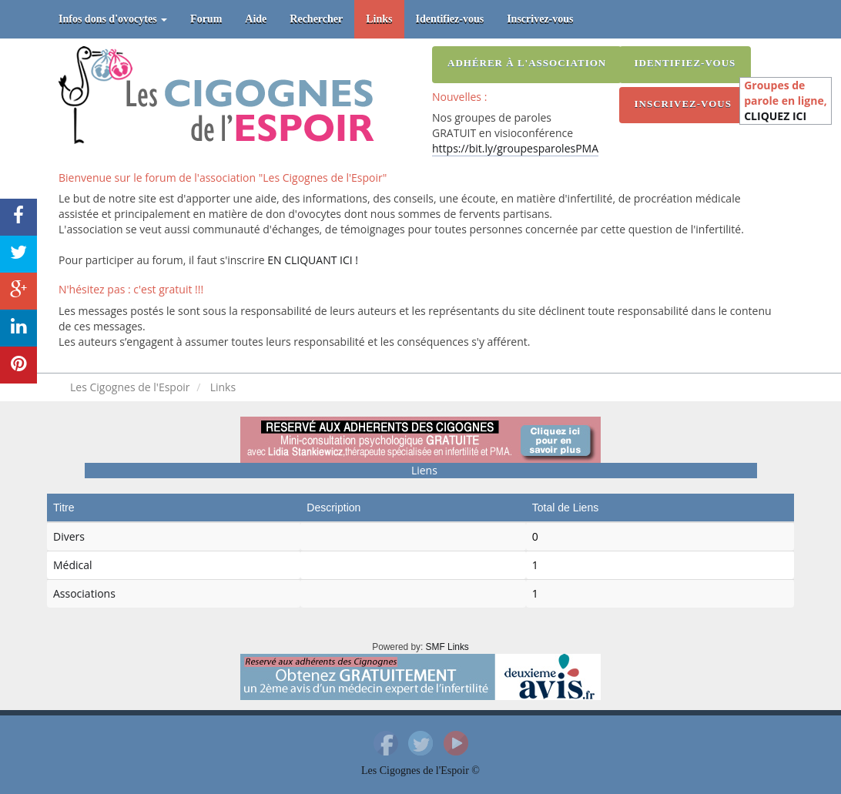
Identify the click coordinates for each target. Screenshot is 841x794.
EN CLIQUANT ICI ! (312, 260)
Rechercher (316, 19)
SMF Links (447, 647)
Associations (84, 593)
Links (379, 19)
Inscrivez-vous (540, 19)
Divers (69, 536)
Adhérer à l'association (526, 63)
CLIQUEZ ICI (775, 116)
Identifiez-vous (450, 19)
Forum (206, 19)
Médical (72, 565)
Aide (255, 19)
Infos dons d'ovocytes (113, 19)
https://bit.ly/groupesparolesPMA (515, 148)
